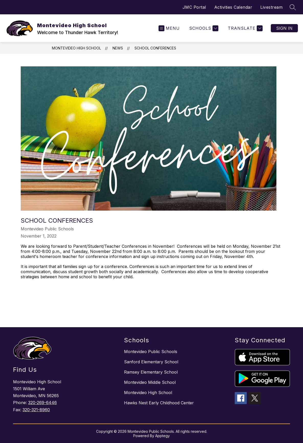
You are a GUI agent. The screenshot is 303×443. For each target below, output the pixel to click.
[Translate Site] (245, 28)
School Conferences (155, 48)
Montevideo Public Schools (150, 351)
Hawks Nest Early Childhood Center (159, 402)
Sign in (284, 28)
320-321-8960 (36, 409)
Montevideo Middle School (150, 382)
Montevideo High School (76, 48)
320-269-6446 (42, 402)
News (118, 48)
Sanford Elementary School (151, 361)
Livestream (271, 7)
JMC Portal (194, 7)
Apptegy (162, 436)
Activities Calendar (233, 7)
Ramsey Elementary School (151, 372)
